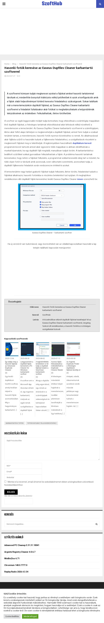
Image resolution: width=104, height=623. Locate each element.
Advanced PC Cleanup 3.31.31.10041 (21, 545)
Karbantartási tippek (14, 423)
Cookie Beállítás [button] (12, 616)
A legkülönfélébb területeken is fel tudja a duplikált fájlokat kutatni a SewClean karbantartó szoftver (42, 368)
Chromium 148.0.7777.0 (15, 565)
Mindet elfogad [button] (30, 616)
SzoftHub (52, 4)
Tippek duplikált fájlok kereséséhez (41, 423)
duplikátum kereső (82, 143)
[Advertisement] (52, 31)
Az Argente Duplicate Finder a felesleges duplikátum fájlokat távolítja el (73, 366)
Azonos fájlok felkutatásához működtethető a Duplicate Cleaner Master (57, 366)
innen (80, 179)
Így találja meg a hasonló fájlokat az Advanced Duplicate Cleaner (11, 366)
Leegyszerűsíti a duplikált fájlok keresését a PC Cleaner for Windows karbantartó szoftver (26, 368)
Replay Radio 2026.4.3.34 (16, 572)
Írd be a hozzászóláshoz (18, 496)
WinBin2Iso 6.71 (12, 558)
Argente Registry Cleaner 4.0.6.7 (19, 552)
